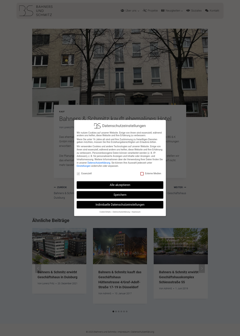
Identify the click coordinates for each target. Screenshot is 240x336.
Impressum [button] (136, 210)
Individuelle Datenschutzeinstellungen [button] (120, 203)
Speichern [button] (120, 193)
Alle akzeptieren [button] (120, 183)
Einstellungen (84, 164)
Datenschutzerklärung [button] (121, 210)
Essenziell (84, 172)
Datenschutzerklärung (99, 161)
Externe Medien (150, 172)
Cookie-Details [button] (105, 210)
